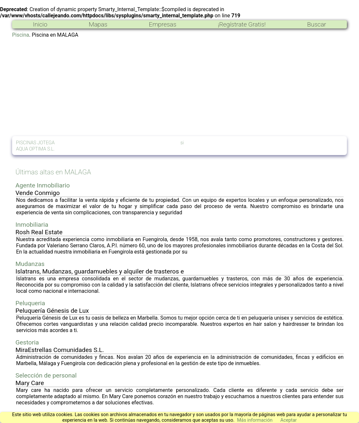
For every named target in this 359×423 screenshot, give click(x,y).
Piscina (20, 35)
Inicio (40, 24)
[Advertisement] (179, 87)
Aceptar (289, 420)
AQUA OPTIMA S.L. (35, 149)
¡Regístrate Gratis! (241, 24)
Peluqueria (30, 303)
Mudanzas (29, 264)
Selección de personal (46, 375)
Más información (255, 420)
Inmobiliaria (31, 224)
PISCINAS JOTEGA (35, 143)
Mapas (98, 24)
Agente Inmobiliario (42, 185)
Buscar (316, 24)
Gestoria (27, 342)
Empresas (162, 24)
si (182, 143)
